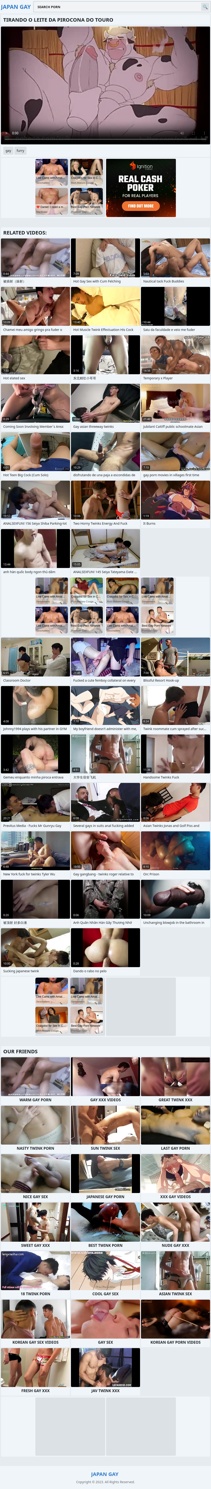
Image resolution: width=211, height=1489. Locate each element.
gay (8, 150)
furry (20, 150)
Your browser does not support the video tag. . (105, 85)
